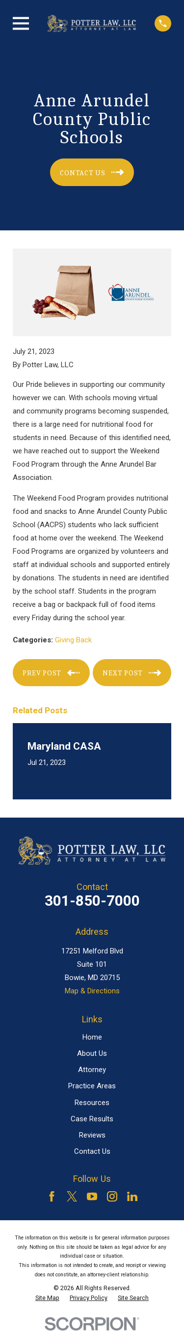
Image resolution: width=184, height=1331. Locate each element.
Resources (92, 1102)
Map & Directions (92, 990)
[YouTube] (92, 1196)
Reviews (92, 1135)
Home (92, 1037)
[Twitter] (72, 1196)
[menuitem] (47, 1298)
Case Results (92, 1118)
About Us (92, 1053)
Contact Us (92, 1151)
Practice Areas (92, 1085)
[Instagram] (112, 1196)
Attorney (92, 1069)
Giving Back (73, 639)
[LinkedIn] (132, 1196)
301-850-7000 (92, 900)
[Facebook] (52, 1196)
